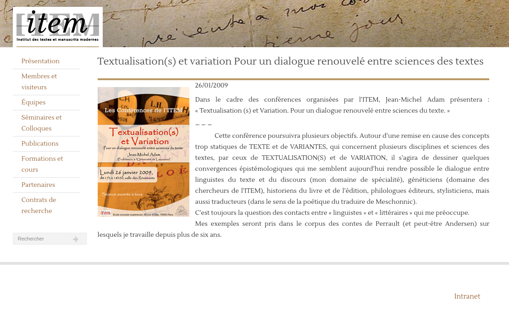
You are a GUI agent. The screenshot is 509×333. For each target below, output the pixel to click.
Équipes (34, 102)
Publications (40, 144)
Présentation (41, 61)
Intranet (467, 296)
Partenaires (38, 185)
